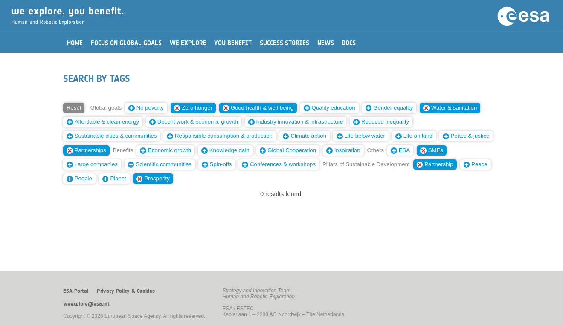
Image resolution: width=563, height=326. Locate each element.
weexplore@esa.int (86, 303)
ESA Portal (75, 291)
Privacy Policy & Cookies (126, 291)
